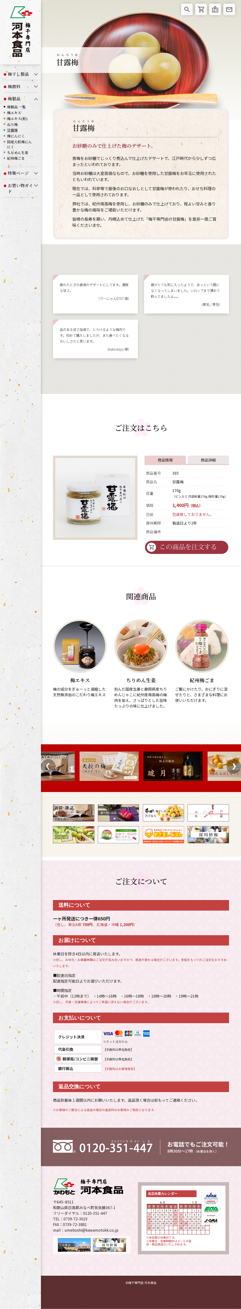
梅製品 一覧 (16, 106)
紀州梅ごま (16, 158)
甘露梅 (12, 130)
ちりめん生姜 (17, 152)
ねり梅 (12, 124)
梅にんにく (16, 135)
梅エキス (14, 112)
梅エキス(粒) (17, 118)
